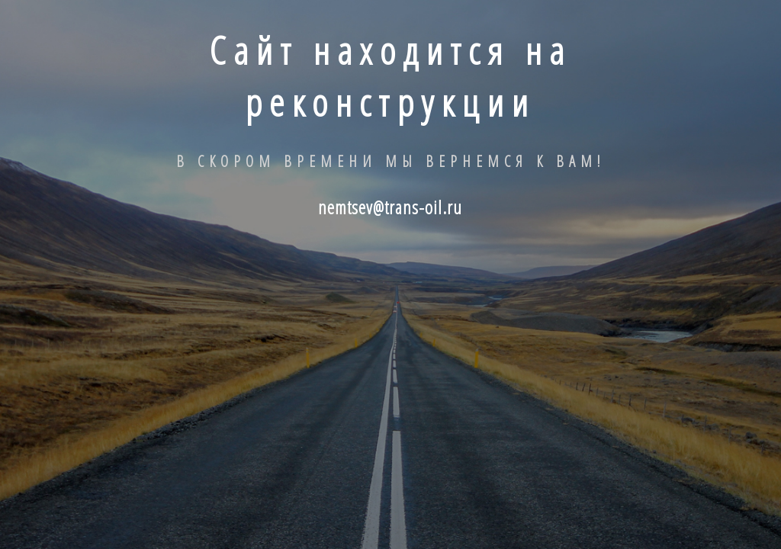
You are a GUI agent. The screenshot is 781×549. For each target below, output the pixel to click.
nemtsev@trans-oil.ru (390, 207)
